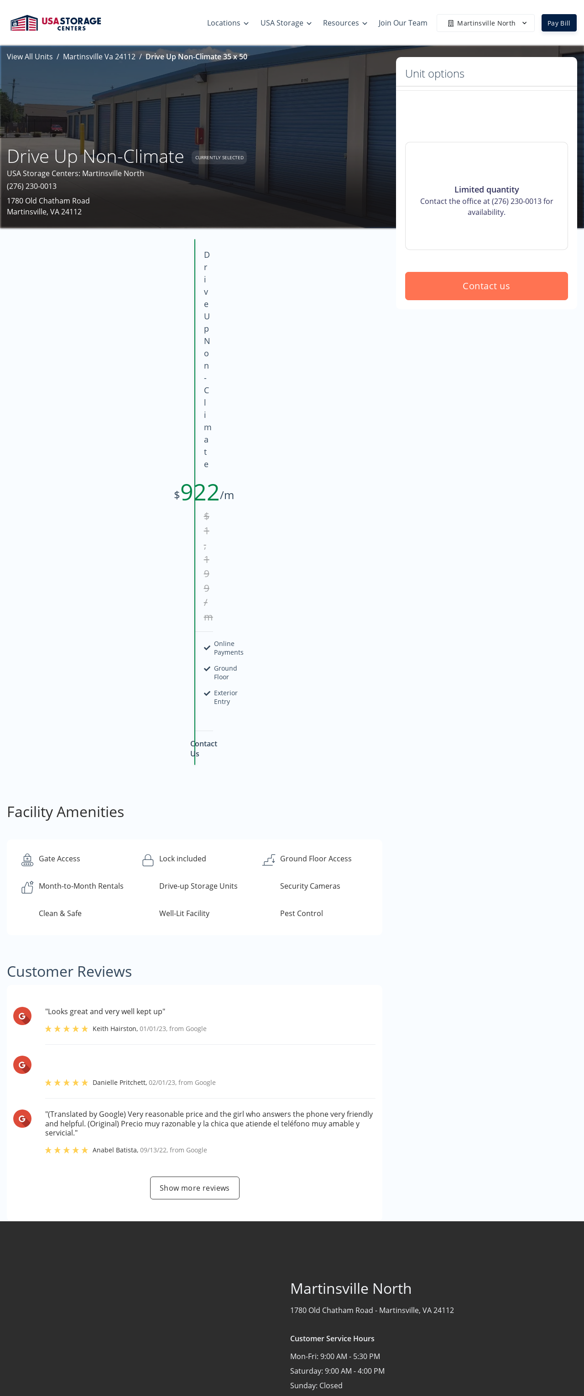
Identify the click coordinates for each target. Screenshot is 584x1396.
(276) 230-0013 (32, 186)
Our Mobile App (388, 1328)
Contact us (487, 351)
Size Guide (379, 1292)
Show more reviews (195, 878)
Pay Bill (559, 23)
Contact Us (489, 1310)
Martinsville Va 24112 (99, 57)
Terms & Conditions (395, 1346)
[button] (26, 1308)
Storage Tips (382, 1275)
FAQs (370, 1310)
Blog (368, 1364)
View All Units (30, 57)
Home (480, 1275)
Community (490, 1348)
